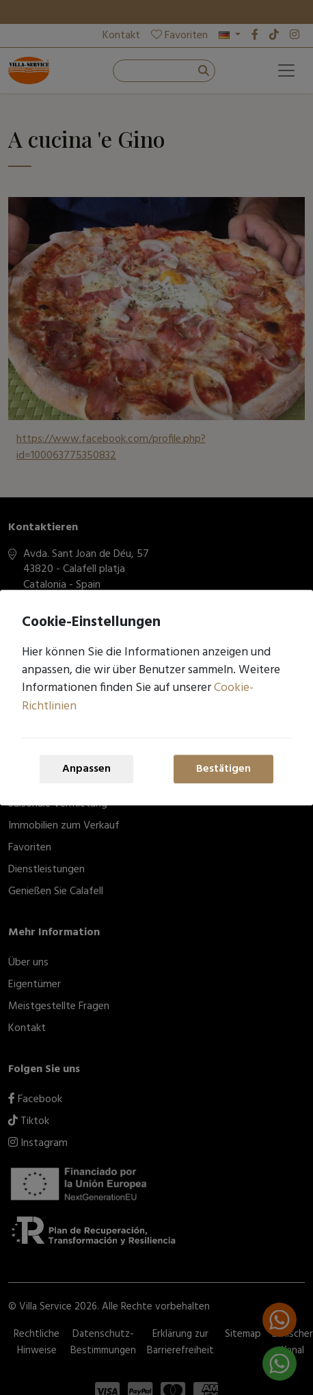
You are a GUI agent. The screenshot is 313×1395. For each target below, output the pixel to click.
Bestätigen (223, 769)
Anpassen (86, 769)
